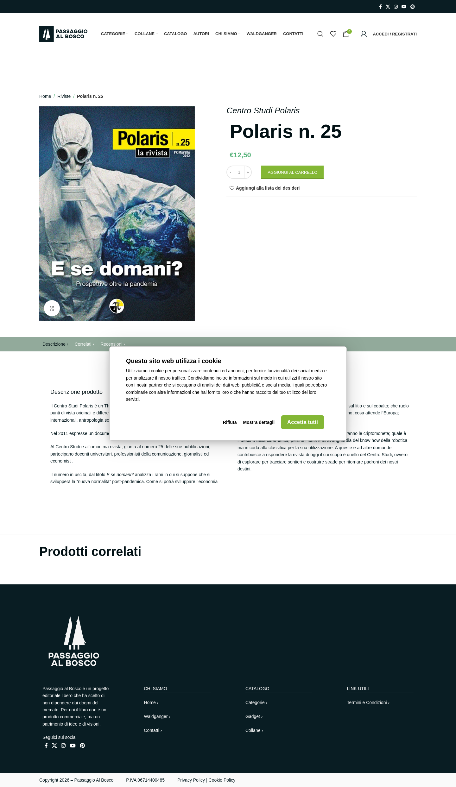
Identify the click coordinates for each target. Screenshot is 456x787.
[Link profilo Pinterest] (412, 7)
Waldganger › (157, 716)
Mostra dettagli (259, 422)
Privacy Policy (191, 780)
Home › (151, 702)
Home (45, 96)
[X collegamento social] (388, 7)
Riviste (64, 96)
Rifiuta (230, 422)
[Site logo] (63, 33)
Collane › (254, 730)
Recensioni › (112, 344)
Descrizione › (55, 344)
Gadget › (254, 716)
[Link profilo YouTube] (404, 7)
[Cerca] (320, 34)
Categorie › (256, 702)
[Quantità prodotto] (239, 172)
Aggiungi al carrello (292, 172)
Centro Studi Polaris (263, 110)
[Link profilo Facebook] (380, 7)
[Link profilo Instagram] (396, 7)
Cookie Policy (222, 780)
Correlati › (84, 344)
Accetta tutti (302, 422)
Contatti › (153, 730)
